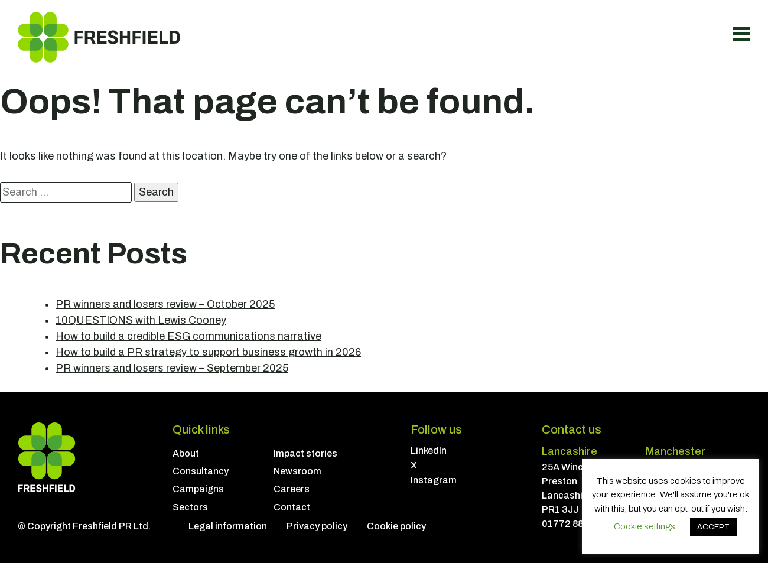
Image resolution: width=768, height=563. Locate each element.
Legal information (227, 526)
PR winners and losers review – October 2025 (165, 304)
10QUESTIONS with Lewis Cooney (141, 320)
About (186, 453)
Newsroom (297, 471)
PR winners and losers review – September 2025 (172, 368)
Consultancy (201, 471)
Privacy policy (317, 526)
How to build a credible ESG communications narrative (188, 336)
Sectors (190, 507)
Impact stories (305, 453)
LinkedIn (429, 450)
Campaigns (198, 489)
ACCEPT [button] (713, 527)
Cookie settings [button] (644, 526)
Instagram (434, 480)
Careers (292, 489)
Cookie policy (396, 526)
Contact (292, 507)
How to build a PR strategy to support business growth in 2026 (208, 352)
